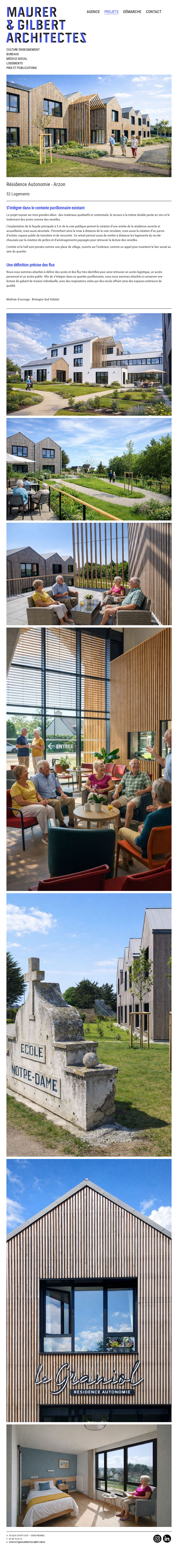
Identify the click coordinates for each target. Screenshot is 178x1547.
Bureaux (12, 54)
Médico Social (16, 58)
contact (153, 11)
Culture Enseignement (23, 49)
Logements (14, 63)
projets (111, 11)
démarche (132, 11)
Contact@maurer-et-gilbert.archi (27, 1542)
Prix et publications (21, 68)
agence (93, 11)
